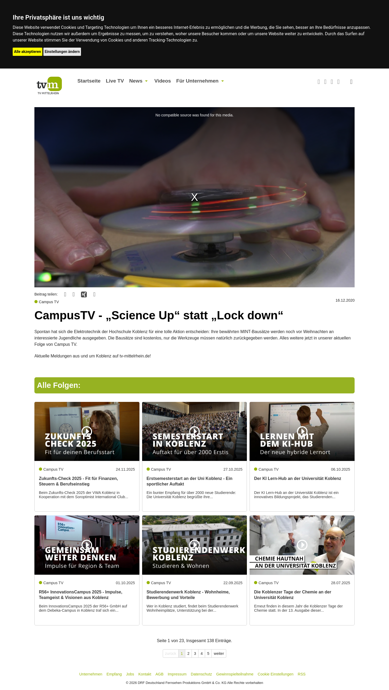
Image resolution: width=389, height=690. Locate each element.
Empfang (114, 674)
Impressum (177, 674)
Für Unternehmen (197, 81)
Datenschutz (201, 674)
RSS (302, 674)
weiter (219, 653)
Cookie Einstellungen (275, 674)
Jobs (130, 674)
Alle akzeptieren (27, 51)
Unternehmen (90, 674)
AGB (159, 674)
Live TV (115, 81)
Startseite (89, 81)
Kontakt (144, 674)
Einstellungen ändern (62, 51)
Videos (162, 81)
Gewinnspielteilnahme (235, 674)
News (135, 81)
